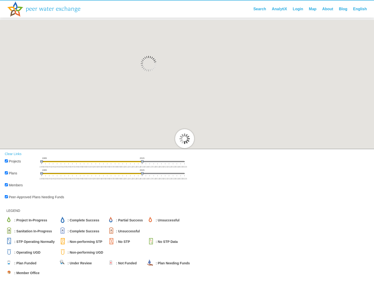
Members (16, 185)
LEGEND (13, 211)
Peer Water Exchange (48, 9)
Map (313, 9)
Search (259, 9)
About (327, 9)
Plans (13, 173)
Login (298, 9)
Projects (15, 161)
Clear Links (13, 154)
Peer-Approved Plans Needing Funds (36, 197)
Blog (343, 9)
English (360, 9)
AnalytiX (279, 9)
